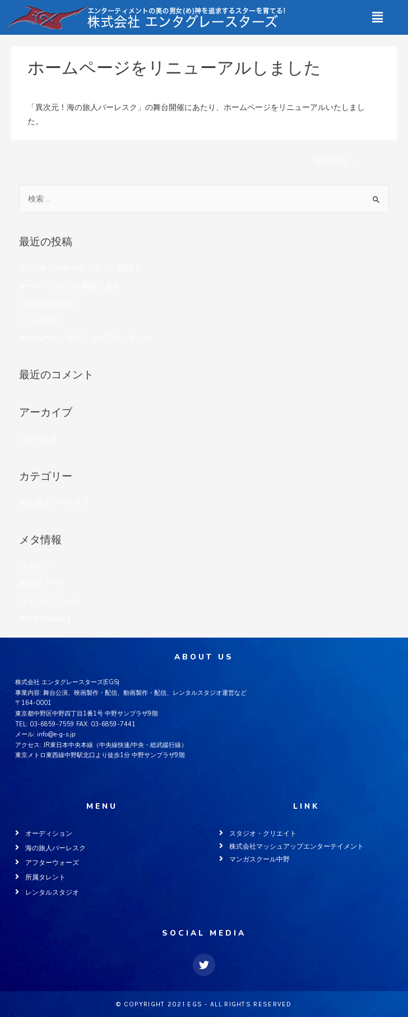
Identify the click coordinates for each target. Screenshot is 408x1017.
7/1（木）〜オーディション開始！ (80, 268)
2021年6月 (38, 438)
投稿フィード (42, 583)
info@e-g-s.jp (56, 734)
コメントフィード (50, 600)
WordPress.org (45, 617)
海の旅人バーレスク (62, 86)
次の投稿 (336, 161)
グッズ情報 (38, 319)
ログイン (34, 566)
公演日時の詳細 (46, 303)
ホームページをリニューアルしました (85, 337)
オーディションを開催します (70, 285)
